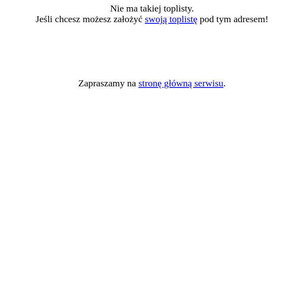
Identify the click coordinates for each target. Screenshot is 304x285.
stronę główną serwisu (181, 83)
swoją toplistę (171, 19)
